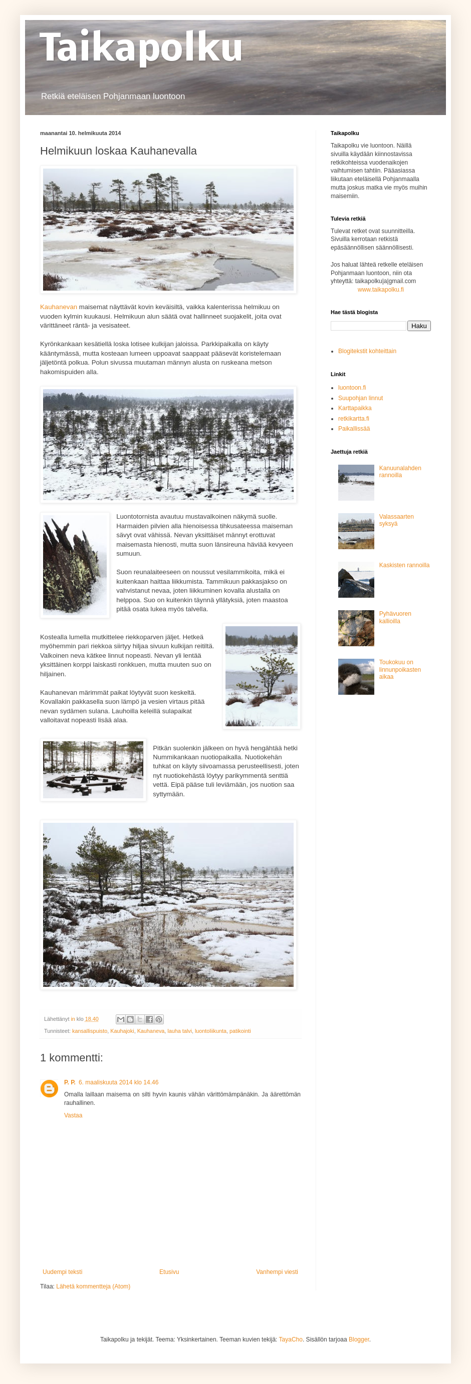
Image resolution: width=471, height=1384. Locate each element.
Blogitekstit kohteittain (367, 351)
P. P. (70, 1082)
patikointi (240, 1031)
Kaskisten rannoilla (404, 565)
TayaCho (291, 1339)
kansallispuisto (89, 1031)
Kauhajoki (122, 1031)
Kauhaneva (151, 1031)
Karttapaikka (355, 408)
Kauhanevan (58, 307)
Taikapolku (142, 51)
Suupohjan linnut (360, 398)
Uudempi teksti (62, 1271)
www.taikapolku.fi (381, 289)
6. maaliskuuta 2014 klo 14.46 (118, 1082)
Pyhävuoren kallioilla (395, 617)
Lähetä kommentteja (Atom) (93, 1286)
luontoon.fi (352, 387)
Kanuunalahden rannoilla (400, 472)
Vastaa (73, 1115)
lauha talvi (179, 1031)
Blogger (359, 1339)
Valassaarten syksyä (396, 520)
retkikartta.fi (353, 418)
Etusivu (169, 1271)
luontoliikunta (210, 1031)
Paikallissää (354, 428)
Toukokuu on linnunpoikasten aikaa (400, 669)
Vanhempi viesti (277, 1271)
